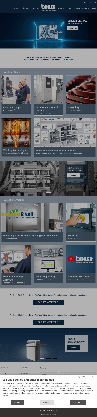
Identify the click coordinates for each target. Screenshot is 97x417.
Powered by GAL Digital (48, 415)
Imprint (42, 410)
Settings (46, 402)
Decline (17, 402)
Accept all (78, 402)
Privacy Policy (52, 410)
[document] (48, 389)
